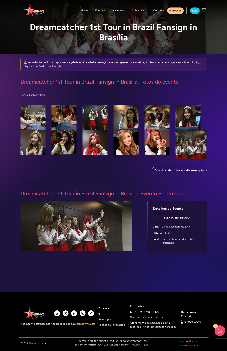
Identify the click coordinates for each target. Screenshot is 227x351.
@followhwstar (85, 323)
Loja (195, 10)
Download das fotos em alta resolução (179, 170)
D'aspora (193, 345)
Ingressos (175, 10)
